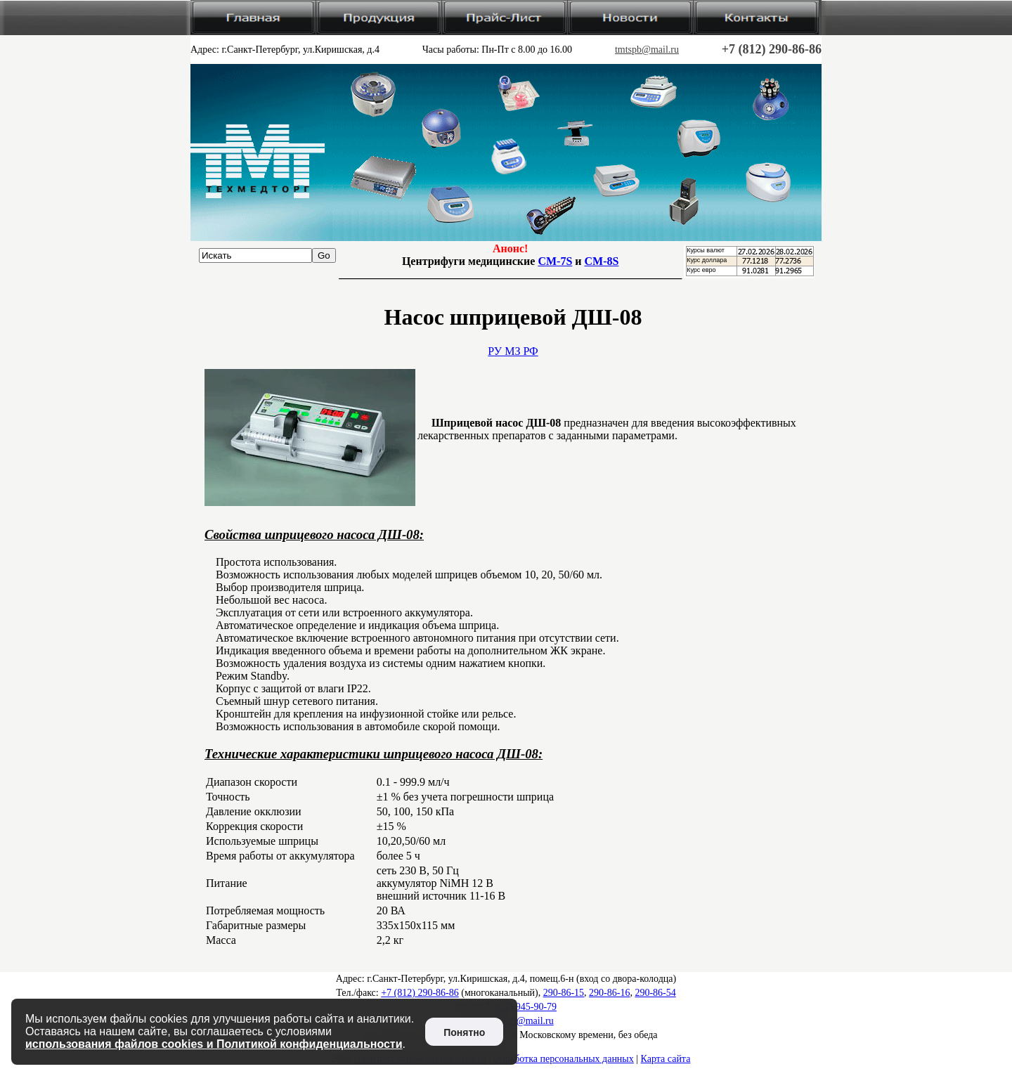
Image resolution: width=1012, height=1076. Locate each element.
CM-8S (602, 261)
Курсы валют (706, 250)
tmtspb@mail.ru (647, 49)
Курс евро (701, 269)
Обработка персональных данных (563, 1059)
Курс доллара (707, 260)
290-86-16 (609, 992)
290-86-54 (655, 992)
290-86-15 (563, 992)
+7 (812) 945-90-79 (518, 1007)
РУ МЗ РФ (513, 351)
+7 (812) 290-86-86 (772, 49)
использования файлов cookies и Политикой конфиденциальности (214, 1044)
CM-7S (555, 261)
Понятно (464, 1032)
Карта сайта (666, 1059)
